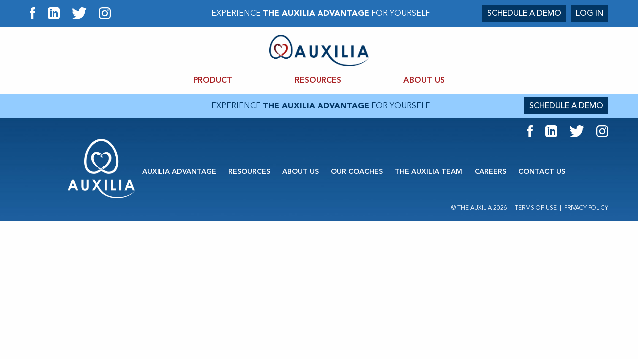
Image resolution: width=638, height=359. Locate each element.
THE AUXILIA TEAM (428, 171)
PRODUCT (212, 80)
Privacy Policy (586, 208)
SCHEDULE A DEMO (524, 13)
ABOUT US (424, 80)
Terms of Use (536, 208)
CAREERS (490, 171)
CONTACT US (541, 171)
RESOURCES (318, 80)
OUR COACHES (357, 171)
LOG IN (589, 13)
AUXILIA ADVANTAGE (179, 171)
